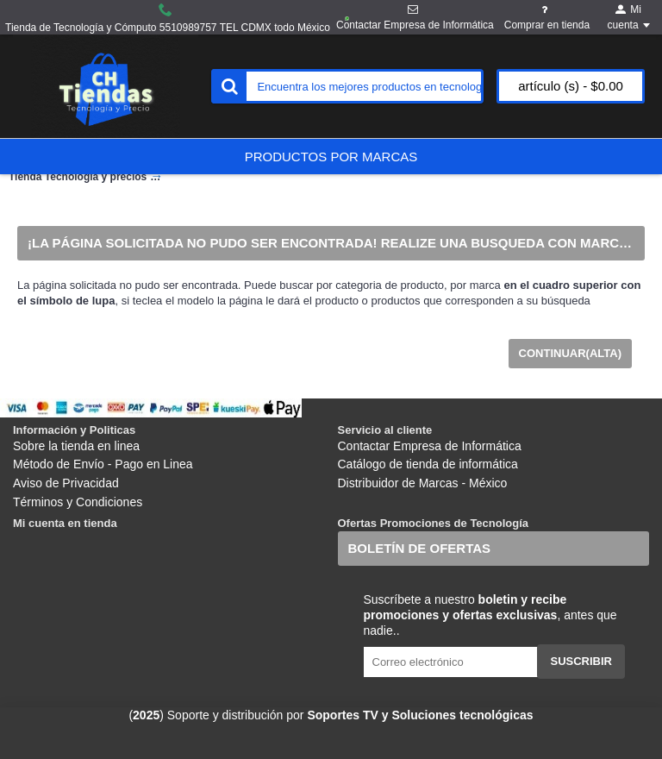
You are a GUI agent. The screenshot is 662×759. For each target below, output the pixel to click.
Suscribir (581, 661)
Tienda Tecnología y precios (78, 177)
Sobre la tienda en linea (76, 446)
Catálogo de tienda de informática (428, 464)
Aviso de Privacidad (66, 483)
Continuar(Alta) (570, 353)
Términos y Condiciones (77, 502)
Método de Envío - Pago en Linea (103, 464)
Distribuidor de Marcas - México (423, 483)
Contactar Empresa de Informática (429, 446)
